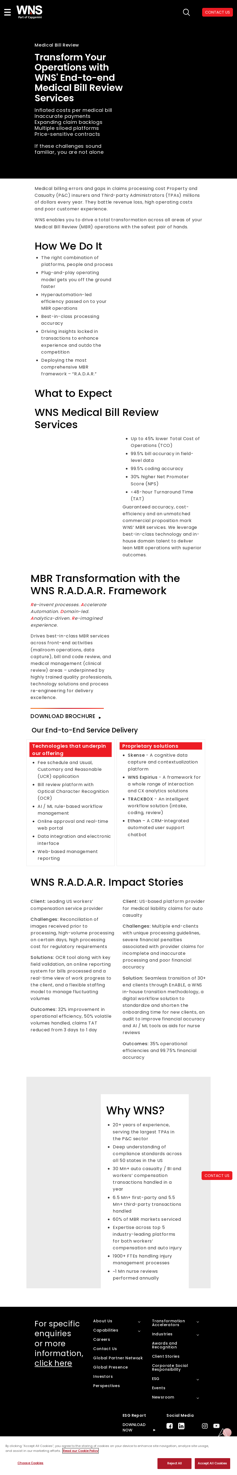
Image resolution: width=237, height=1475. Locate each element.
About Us (102, 1321)
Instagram (205, 1426)
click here (53, 1363)
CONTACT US (217, 1175)
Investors (103, 1376)
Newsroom (163, 1397)
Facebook (169, 1426)
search (186, 12)
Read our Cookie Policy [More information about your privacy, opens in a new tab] (80, 1451)
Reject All (174, 1463)
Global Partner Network (118, 1358)
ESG (156, 1379)
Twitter (193, 1426)
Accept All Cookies (212, 1463)
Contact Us (105, 1349)
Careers (101, 1339)
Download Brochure (63, 716)
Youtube (216, 1426)
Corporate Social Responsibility (170, 1367)
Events (158, 1388)
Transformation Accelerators (168, 1323)
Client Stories (166, 1356)
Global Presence (110, 1367)
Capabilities (105, 1330)
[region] (118, 1455)
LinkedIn (181, 1426)
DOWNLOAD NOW (134, 1427)
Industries (162, 1334)
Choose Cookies (30, 1463)
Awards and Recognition (164, 1345)
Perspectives (106, 1386)
